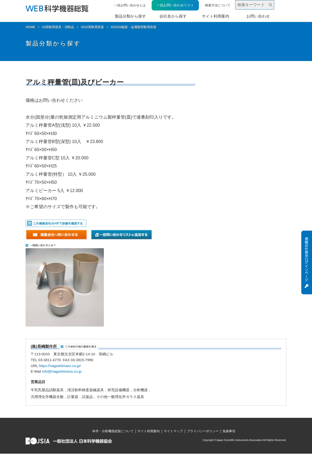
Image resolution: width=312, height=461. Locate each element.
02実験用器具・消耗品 (58, 27)
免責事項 (229, 431)
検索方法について (217, 5)
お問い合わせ (258, 16)
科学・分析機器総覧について (113, 431)
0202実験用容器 (92, 27)
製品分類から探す (130, 16)
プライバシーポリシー (203, 431)
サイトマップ (173, 431)
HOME (30, 27)
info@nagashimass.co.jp (61, 371)
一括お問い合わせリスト (175, 5)
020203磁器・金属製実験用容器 (133, 27)
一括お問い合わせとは (130, 5)
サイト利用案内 (215, 16)
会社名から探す (173, 16)
